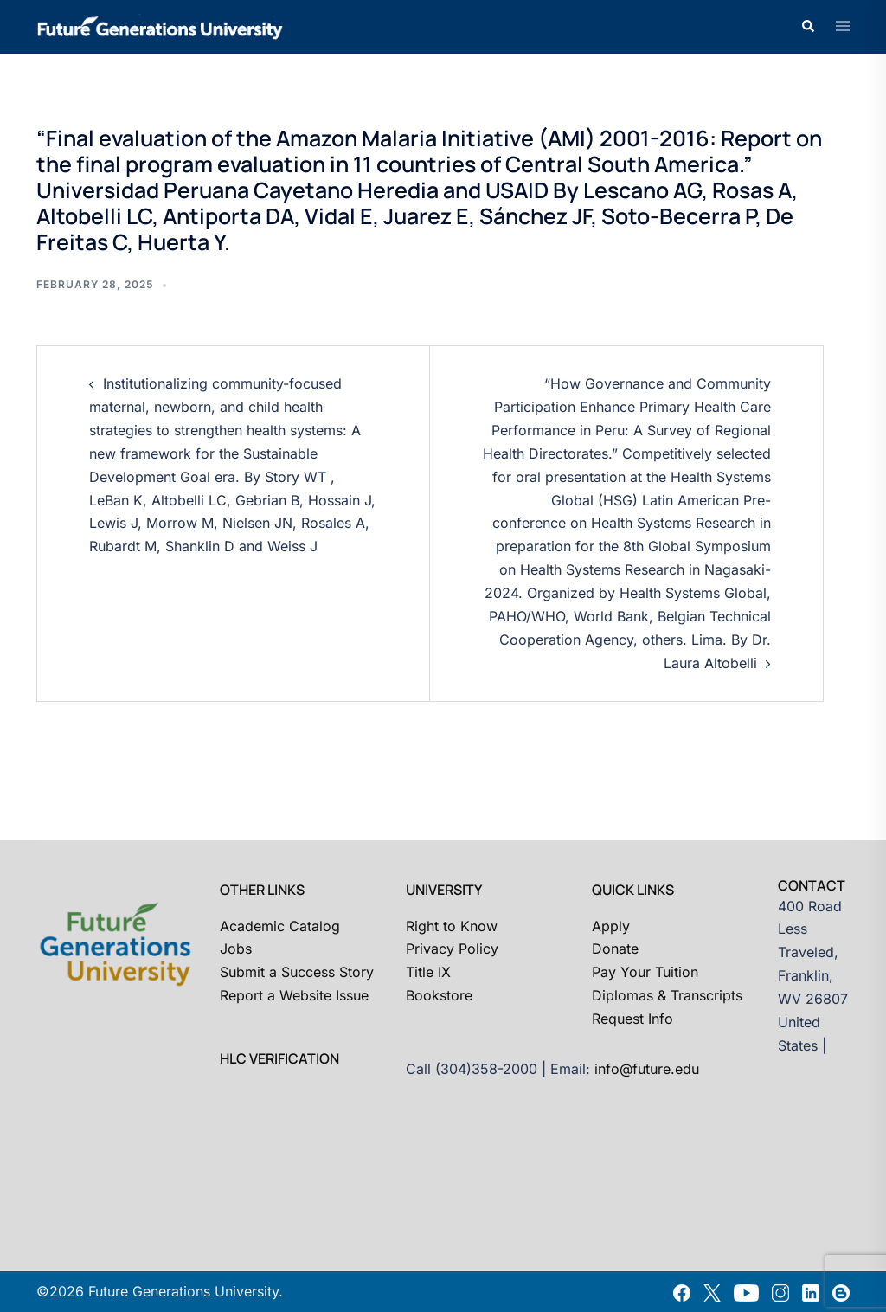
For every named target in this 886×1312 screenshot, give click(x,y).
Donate (615, 948)
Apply (611, 926)
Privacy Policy (452, 948)
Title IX (428, 972)
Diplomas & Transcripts (667, 995)
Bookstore (439, 995)
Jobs (236, 948)
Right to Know (452, 926)
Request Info (632, 1018)
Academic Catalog (280, 926)
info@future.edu (646, 1068)
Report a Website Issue (294, 995)
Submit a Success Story (297, 972)
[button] (807, 27)
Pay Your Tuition (645, 972)
